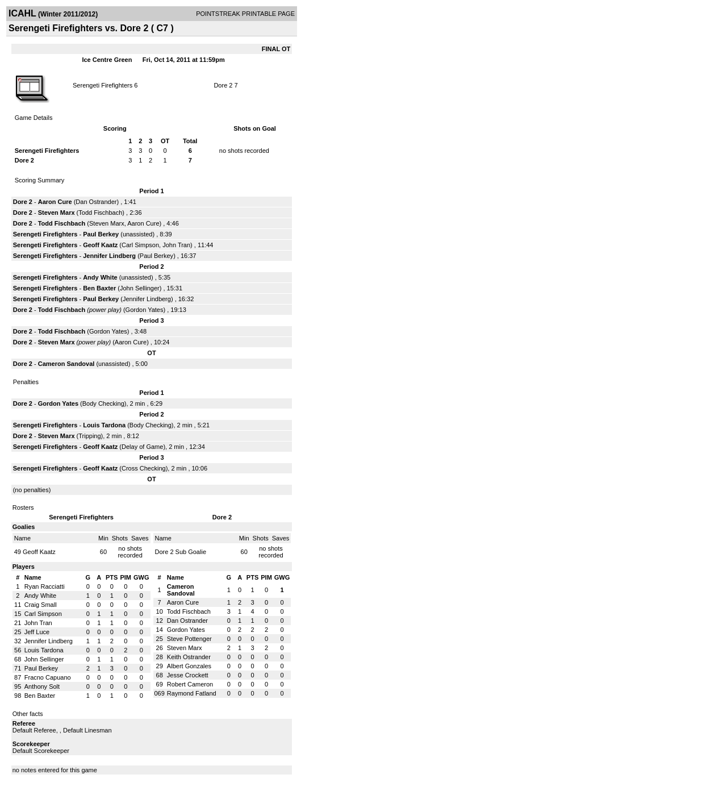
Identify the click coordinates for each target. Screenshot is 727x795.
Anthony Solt (42, 686)
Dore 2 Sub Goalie (181, 551)
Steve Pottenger (189, 638)
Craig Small (40, 604)
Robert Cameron (190, 684)
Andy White (100, 277)
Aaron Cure (55, 201)
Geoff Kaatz (100, 245)
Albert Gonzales (189, 666)
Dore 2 (223, 85)
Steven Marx (56, 212)
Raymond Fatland (191, 693)
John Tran (176, 245)
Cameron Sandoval (66, 363)
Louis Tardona (104, 425)
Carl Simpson (140, 245)
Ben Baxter (99, 288)
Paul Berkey (101, 234)
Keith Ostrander (189, 657)
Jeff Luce (36, 631)
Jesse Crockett (187, 675)
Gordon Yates (145, 309)
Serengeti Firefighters (102, 85)
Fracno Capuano (47, 677)
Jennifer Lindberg (109, 255)
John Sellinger (140, 288)
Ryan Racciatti (44, 586)
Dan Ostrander (96, 201)
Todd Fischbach (100, 212)
